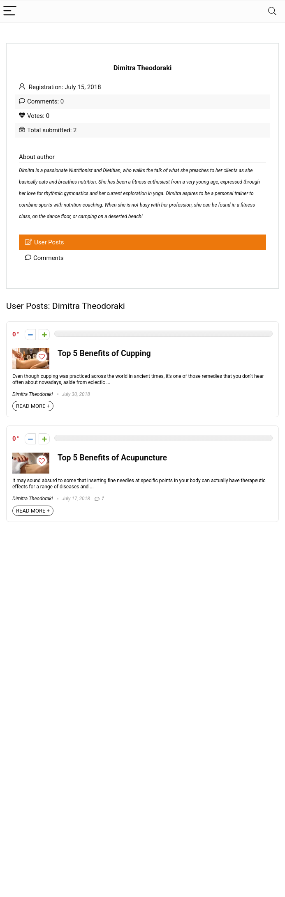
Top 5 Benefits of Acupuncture (112, 457)
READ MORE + (33, 406)
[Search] (272, 11)
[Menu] (10, 11)
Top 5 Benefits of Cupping (104, 353)
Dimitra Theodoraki (32, 394)
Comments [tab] (44, 258)
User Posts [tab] (44, 242)
